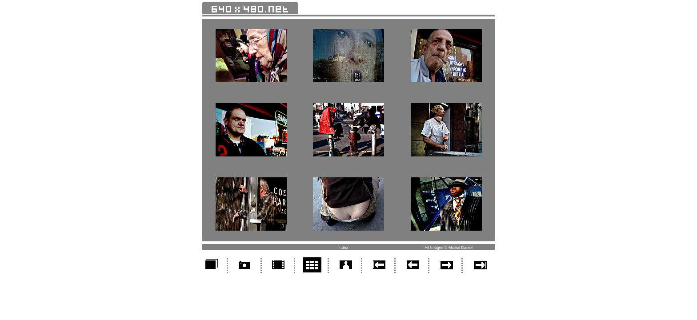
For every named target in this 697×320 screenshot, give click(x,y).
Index (343, 247)
